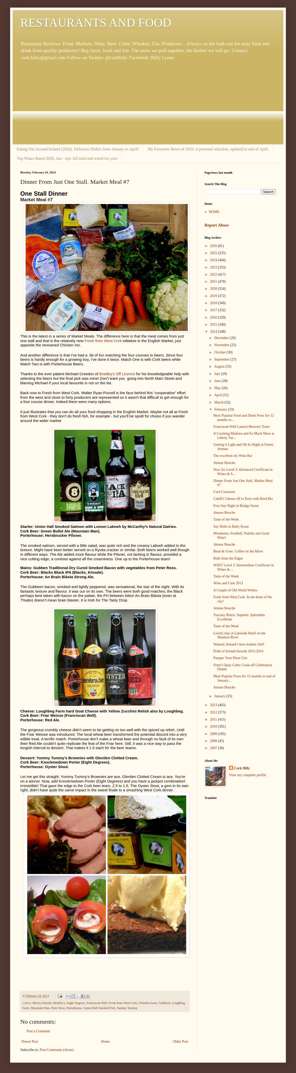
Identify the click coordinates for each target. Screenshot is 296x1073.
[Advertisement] (148, 102)
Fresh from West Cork (102, 341)
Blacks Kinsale (42, 1003)
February (221, 409)
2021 (214, 281)
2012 (214, 712)
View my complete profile (247, 775)
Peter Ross (58, 1008)
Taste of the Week (226, 519)
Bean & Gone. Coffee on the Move (238, 551)
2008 (214, 741)
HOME (214, 212)
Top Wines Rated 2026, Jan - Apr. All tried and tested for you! (67, 158)
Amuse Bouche (224, 463)
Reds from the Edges (228, 558)
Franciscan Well (97, 1003)
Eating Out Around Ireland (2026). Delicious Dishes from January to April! (78, 149)
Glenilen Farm (148, 1003)
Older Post (180, 1041)
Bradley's (59, 1003)
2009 (214, 734)
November (222, 345)
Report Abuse (217, 225)
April (218, 395)
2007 (214, 748)
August (219, 366)
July (217, 374)
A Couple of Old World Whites (235, 590)
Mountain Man (40, 1008)
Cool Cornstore (224, 492)
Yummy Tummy (127, 1008)
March (219, 402)
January (220, 696)
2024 (214, 260)
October (220, 352)
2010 (214, 726)
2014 (214, 331)
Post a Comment (38, 1031)
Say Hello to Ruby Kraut (231, 526)
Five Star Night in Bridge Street (235, 506)
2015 (214, 324)
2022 (214, 274)
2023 (214, 267)
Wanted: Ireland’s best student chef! (238, 644)
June (217, 381)
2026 (214, 246)
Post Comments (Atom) (56, 1050)
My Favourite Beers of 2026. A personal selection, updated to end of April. (208, 149)
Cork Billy (242, 768)
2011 (214, 719)
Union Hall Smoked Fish (99, 1008)
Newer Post (30, 1041)
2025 (214, 253)
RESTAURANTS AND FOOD (95, 22)
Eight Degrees (76, 1003)
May (217, 388)
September (222, 359)
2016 (214, 317)
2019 (214, 296)
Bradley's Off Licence (117, 374)
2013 (214, 705)
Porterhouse (74, 1008)
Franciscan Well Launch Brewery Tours (241, 427)
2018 (214, 303)
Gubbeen (164, 1003)
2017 (214, 310)
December (222, 338)
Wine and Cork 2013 (228, 583)
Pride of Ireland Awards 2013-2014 (238, 651)
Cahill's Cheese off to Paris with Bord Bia (243, 499)
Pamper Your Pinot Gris (230, 658)
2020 (214, 288)
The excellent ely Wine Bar (232, 456)
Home (105, 1041)
